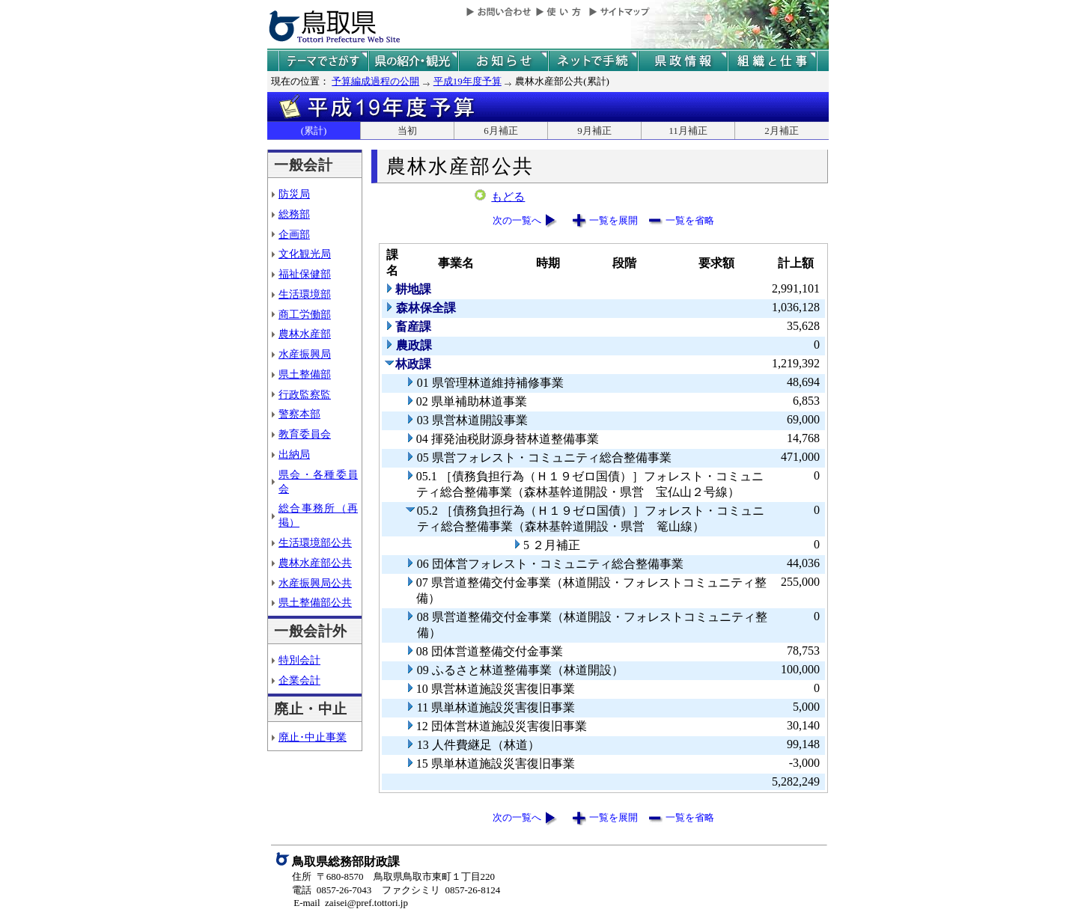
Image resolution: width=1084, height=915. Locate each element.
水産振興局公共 (315, 583)
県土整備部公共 (315, 602)
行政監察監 (304, 394)
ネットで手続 (593, 61)
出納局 (294, 454)
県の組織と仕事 (772, 61)
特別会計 (299, 660)
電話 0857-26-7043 (331, 890)
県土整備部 (304, 374)
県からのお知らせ (503, 61)
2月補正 (781, 130)
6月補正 (501, 130)
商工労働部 (304, 314)
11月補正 (688, 130)
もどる (508, 197)
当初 (407, 130)
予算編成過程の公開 (375, 81)
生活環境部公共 (315, 542)
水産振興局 (304, 354)
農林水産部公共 (315, 563)
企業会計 (299, 680)
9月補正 (594, 130)
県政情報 (683, 61)
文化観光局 (304, 254)
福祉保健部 (304, 274)
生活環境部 (304, 294)
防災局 (294, 194)
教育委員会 (304, 434)
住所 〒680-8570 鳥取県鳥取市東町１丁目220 (393, 876)
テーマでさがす (323, 61)
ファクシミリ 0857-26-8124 (441, 890)
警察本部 (299, 414)
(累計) (314, 130)
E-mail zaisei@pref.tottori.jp (350, 902)
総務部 (294, 214)
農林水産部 (304, 334)
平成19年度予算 (467, 81)
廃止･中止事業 (312, 737)
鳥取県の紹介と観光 (413, 61)
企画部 (294, 234)
